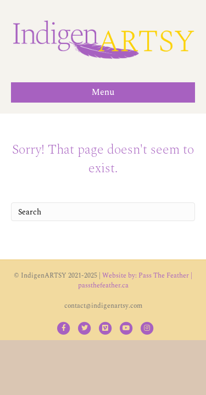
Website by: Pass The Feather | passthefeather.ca (135, 280)
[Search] (103, 211)
